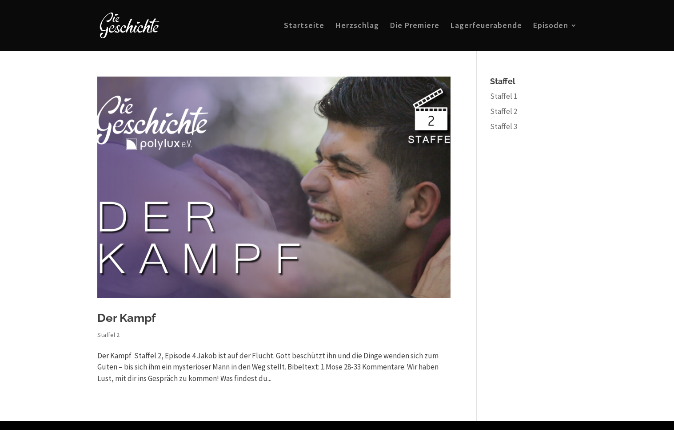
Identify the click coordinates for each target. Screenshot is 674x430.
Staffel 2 (108, 335)
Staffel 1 (503, 96)
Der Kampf (126, 318)
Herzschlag (357, 26)
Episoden (550, 26)
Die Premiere (414, 26)
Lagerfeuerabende (486, 26)
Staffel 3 (503, 126)
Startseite (304, 26)
